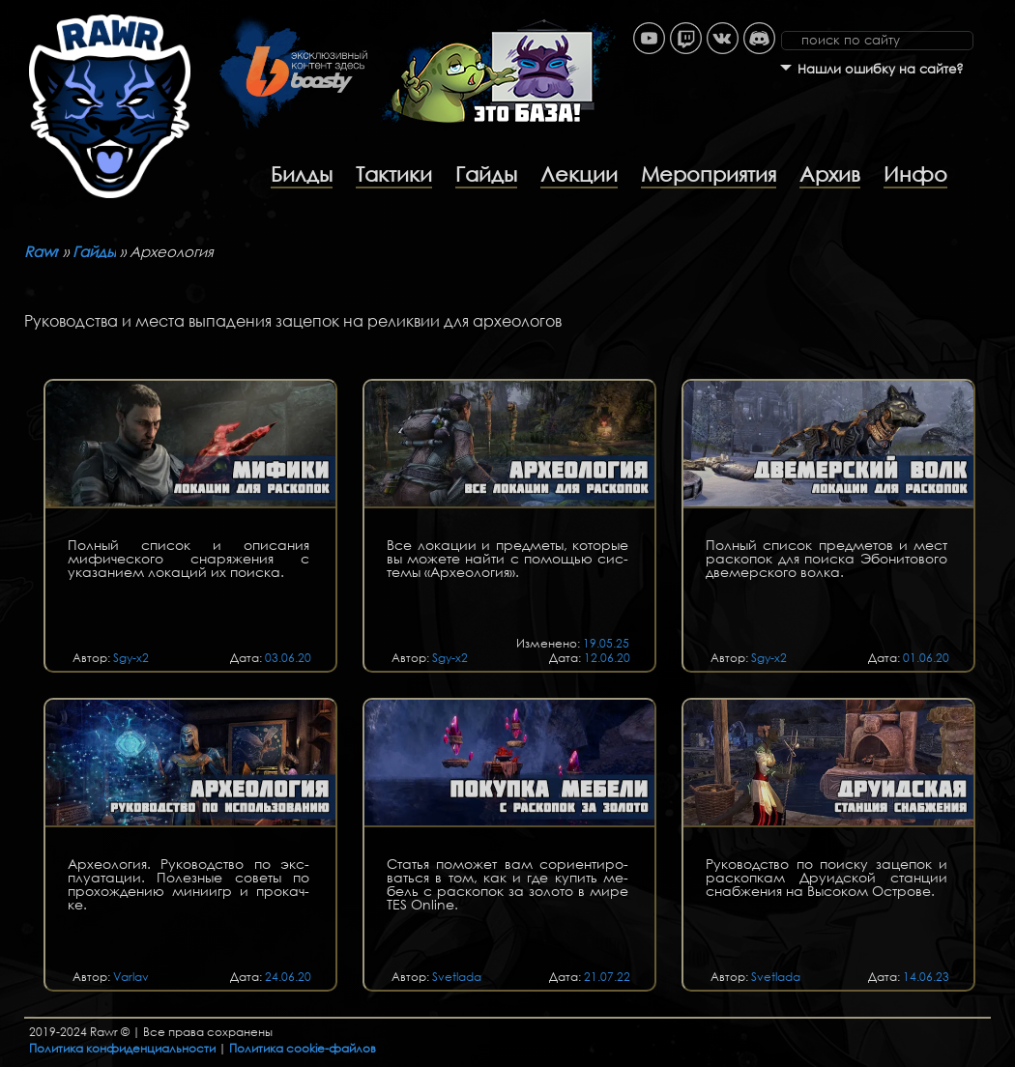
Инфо (915, 174)
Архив (829, 174)
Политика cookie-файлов (302, 1048)
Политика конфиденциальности (122, 1048)
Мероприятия (708, 174)
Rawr (41, 251)
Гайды (486, 174)
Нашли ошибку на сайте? (881, 69)
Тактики (394, 174)
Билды (302, 174)
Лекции (579, 174)
